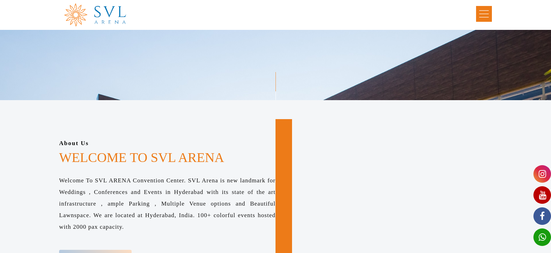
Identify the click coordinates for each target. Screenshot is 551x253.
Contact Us (402, 14)
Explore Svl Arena (254, 14)
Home (175, 14)
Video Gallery (357, 14)
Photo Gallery (309, 14)
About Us (207, 14)
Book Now (442, 14)
